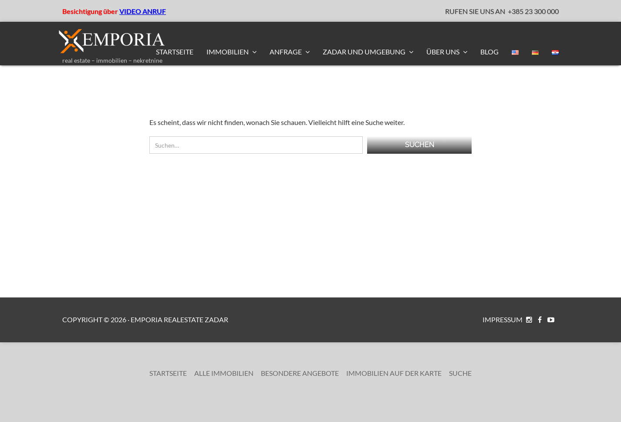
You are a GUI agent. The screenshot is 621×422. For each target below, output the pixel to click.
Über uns (443, 51)
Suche (460, 373)
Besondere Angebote (300, 373)
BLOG (489, 51)
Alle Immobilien (223, 373)
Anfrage (286, 51)
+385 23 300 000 (533, 11)
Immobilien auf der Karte (394, 373)
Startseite (174, 51)
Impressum (503, 319)
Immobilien (228, 51)
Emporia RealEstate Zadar (179, 319)
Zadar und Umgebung (365, 51)
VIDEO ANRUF (142, 11)
